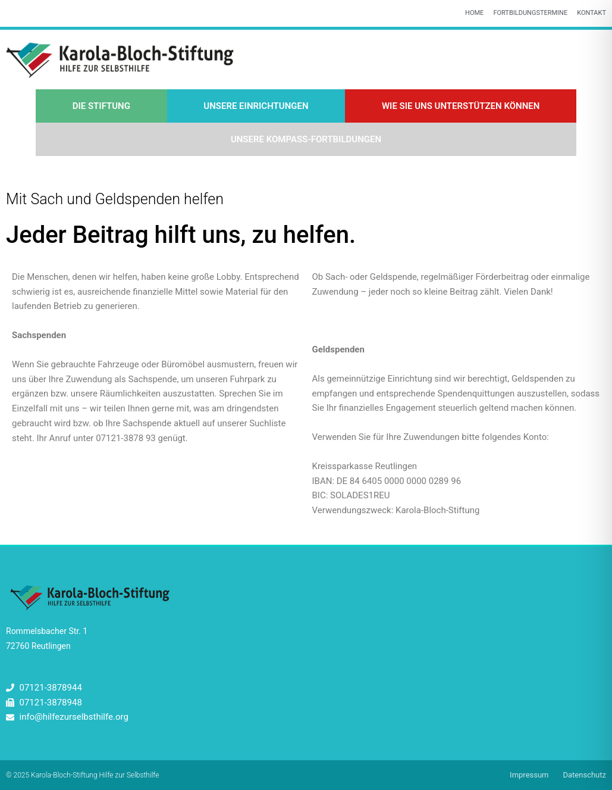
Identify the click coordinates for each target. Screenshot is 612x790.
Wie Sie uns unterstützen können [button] (460, 106)
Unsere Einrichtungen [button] (255, 106)
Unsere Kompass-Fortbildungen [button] (306, 139)
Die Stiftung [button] (101, 106)
